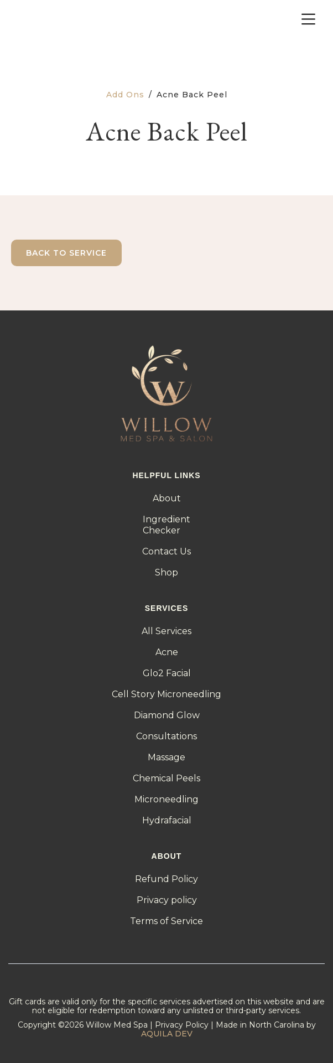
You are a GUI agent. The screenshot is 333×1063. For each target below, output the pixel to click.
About (167, 498)
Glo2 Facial (167, 673)
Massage (166, 757)
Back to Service (66, 253)
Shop (166, 572)
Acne (166, 652)
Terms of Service (166, 921)
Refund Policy (166, 879)
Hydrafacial (166, 820)
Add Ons (125, 95)
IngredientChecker (166, 525)
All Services (166, 631)
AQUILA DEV (166, 1034)
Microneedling (166, 799)
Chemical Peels (166, 778)
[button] (308, 20)
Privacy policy (167, 900)
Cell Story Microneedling (166, 694)
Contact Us (166, 551)
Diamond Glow (167, 715)
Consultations (166, 736)
